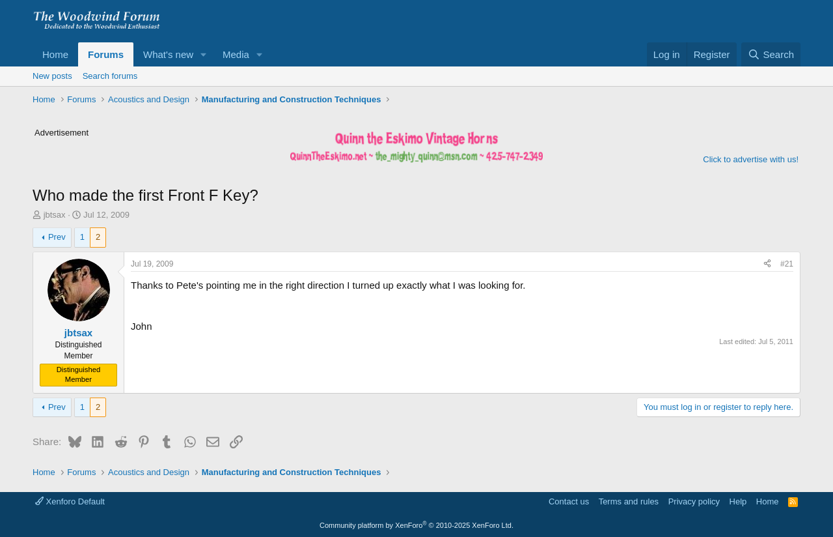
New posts (52, 76)
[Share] (767, 264)
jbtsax (55, 215)
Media (236, 54)
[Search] (770, 54)
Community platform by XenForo (416, 525)
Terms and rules (629, 501)
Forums (106, 54)
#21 (786, 263)
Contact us (569, 501)
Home (55, 54)
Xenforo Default (70, 501)
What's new (168, 54)
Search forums (110, 76)
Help (738, 501)
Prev (57, 237)
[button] (204, 54)
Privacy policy (694, 501)
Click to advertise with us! (751, 159)
